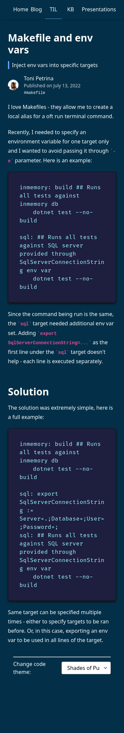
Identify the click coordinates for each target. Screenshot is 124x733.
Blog (36, 9)
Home (20, 9)
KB (70, 9)
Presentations (99, 9)
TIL (53, 9)
